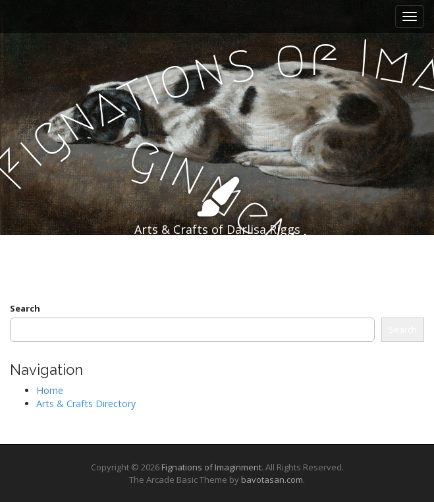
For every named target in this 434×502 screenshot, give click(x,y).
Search (25, 308)
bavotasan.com (272, 480)
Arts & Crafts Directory (86, 403)
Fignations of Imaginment (211, 467)
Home (49, 390)
